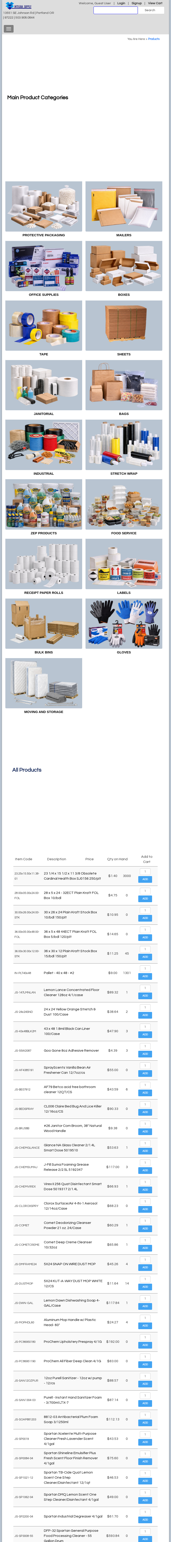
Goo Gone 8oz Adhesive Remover (71, 1050)
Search (150, 10)
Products (153, 39)
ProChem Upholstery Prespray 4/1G (73, 1341)
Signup (137, 3)
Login (121, 3)
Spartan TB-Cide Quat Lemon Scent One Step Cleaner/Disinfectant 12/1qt (68, 1477)
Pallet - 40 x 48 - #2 (59, 973)
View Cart (155, 3)
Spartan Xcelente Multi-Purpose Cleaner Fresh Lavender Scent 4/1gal (70, 1439)
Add (145, 879)
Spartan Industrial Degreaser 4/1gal (73, 1516)
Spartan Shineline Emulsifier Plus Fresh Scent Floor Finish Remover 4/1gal (71, 1458)
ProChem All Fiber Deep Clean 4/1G (72, 1361)
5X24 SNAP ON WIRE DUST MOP (70, 1264)
